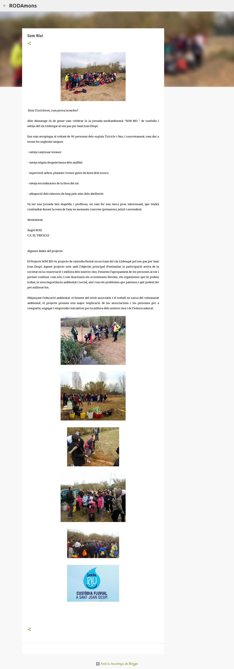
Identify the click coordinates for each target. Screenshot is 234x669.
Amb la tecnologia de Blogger (117, 664)
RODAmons (23, 5)
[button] (29, 43)
